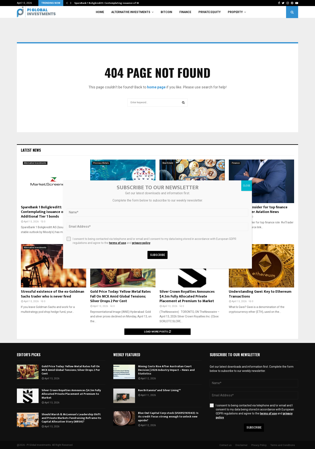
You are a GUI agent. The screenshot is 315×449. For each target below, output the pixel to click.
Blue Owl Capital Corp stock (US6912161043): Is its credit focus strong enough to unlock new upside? (168, 416)
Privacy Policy (259, 445)
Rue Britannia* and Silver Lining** (159, 390)
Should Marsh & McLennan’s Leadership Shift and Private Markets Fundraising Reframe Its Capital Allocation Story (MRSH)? (71, 418)
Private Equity (209, 12)
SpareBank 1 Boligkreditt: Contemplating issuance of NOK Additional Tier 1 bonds (47, 212)
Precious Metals (101, 163)
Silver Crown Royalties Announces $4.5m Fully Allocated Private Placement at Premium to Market (187, 296)
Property (235, 12)
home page (156, 87)
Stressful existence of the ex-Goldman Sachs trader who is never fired (52, 294)
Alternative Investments (130, 12)
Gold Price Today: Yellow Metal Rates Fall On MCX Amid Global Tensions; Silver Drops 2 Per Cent (120, 296)
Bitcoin (166, 12)
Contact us (225, 445)
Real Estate (168, 163)
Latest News (31, 150)
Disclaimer (241, 445)
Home (100, 12)
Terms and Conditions (282, 445)
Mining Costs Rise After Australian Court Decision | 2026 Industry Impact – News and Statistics (166, 370)
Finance (185, 12)
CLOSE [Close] (246, 185)
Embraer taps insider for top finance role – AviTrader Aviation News (258, 209)
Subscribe (254, 427)
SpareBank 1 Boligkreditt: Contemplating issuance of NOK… (109, 3)
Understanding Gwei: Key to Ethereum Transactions (260, 294)
